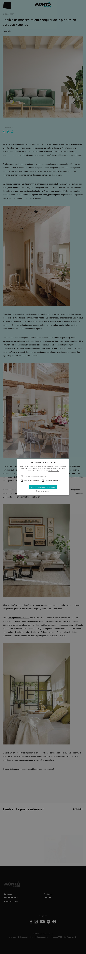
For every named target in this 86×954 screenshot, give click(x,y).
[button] (21, 476)
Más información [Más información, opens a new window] (53, 471)
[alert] (43, 477)
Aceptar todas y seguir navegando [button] (43, 487)
